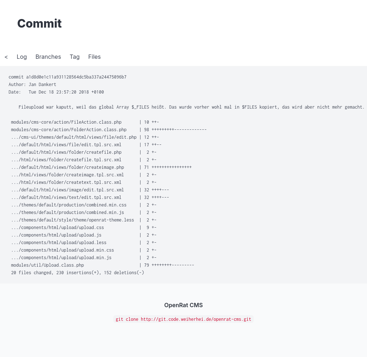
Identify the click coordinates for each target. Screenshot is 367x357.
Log (22, 56)
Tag (75, 56)
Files (94, 56)
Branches (48, 56)
